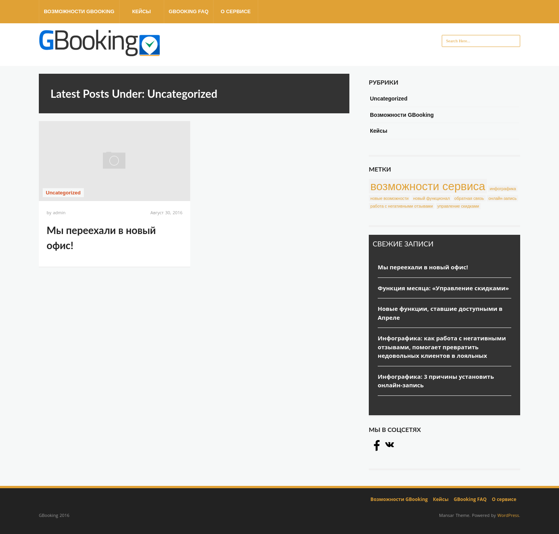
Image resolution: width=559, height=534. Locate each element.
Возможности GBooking (79, 11)
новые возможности (389, 198)
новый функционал (431, 198)
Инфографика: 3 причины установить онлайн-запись (436, 381)
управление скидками (458, 206)
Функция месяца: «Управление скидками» (443, 288)
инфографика (503, 188)
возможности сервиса (427, 186)
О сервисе (235, 11)
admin (59, 212)
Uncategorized (63, 193)
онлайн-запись (502, 198)
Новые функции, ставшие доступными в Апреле (440, 313)
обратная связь (469, 198)
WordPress (508, 515)
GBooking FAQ (189, 11)
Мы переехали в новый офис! (423, 267)
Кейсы (141, 11)
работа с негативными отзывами (401, 206)
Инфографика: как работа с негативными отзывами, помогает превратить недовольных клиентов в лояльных (442, 346)
